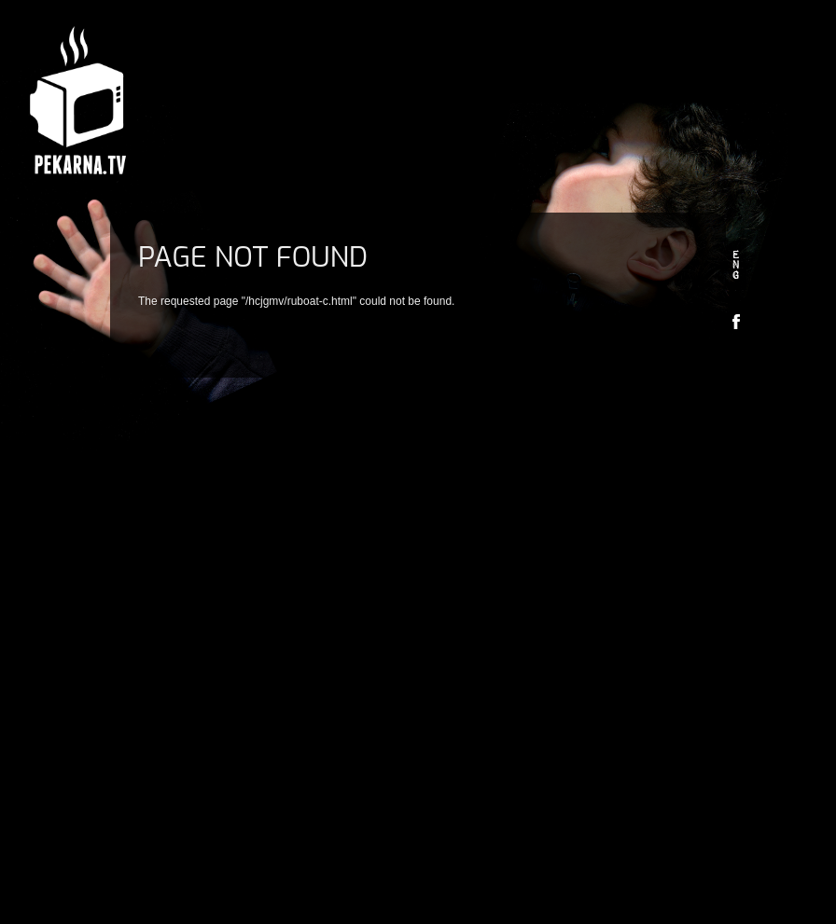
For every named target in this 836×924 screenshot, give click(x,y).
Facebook (736, 321)
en (736, 265)
